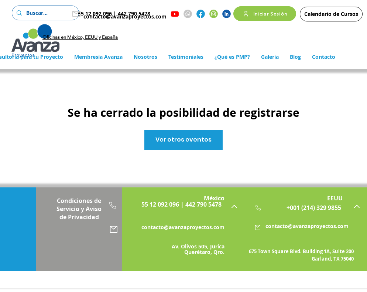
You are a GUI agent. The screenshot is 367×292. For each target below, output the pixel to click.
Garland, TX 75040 (333, 258)
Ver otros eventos (183, 139)
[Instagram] (213, 13)
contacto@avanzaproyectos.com (125, 16)
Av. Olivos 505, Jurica (198, 246)
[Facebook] (200, 13)
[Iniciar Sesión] (264, 13)
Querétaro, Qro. (204, 251)
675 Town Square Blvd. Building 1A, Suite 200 (301, 251)
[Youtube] (174, 13)
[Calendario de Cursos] (331, 14)
